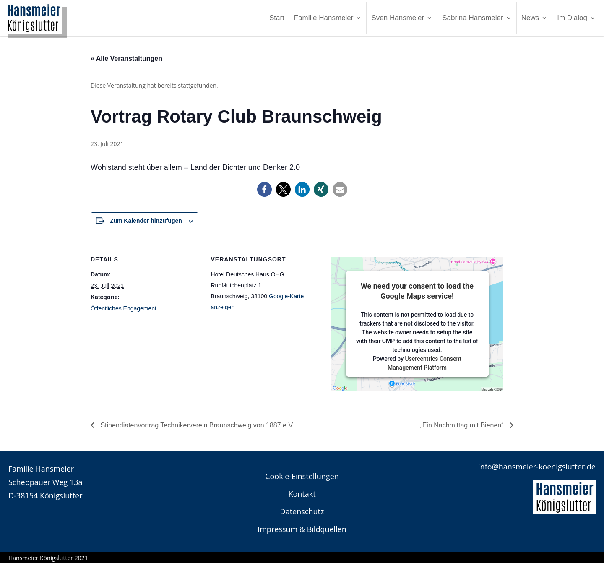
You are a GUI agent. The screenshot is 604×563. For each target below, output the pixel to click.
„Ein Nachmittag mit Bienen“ (462, 425)
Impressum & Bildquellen (302, 529)
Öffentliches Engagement (123, 308)
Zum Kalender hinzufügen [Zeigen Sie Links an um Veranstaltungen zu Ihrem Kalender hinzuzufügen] (146, 220)
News (530, 18)
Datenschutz (302, 511)
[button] (264, 189)
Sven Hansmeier (397, 18)
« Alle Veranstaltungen (126, 58)
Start (276, 18)
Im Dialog (572, 18)
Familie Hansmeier (324, 18)
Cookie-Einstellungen (302, 476)
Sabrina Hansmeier (472, 18)
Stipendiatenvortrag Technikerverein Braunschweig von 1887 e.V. (196, 425)
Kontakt (301, 494)
